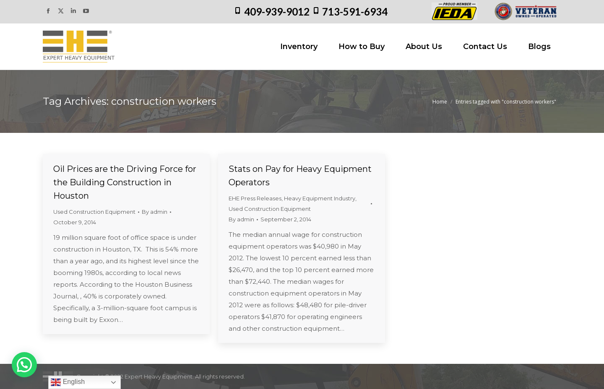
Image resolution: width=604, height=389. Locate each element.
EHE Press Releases (255, 198)
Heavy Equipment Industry (319, 198)
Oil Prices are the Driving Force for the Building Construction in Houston (124, 182)
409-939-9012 (277, 11)
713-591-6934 (355, 11)
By (154, 211)
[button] (24, 364)
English (68, 382)
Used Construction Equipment (94, 211)
